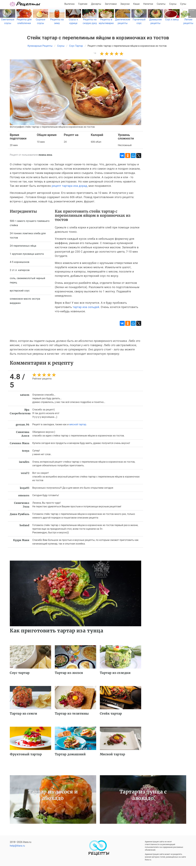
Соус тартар (20, 673)
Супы (183, 3)
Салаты (161, 3)
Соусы (173, 3)
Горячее (82, 3)
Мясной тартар (112, 754)
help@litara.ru (17, 845)
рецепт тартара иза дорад (69, 185)
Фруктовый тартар (26, 754)
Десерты (96, 3)
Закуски (125, 3)
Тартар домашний (70, 754)
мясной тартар (77, 424)
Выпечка (69, 3)
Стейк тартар (111, 713)
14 (95, 53)
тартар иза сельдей (86, 307)
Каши (136, 3)
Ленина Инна (45, 155)
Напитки (148, 3)
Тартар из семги (23, 713)
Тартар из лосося (69, 673)
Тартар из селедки (115, 673)
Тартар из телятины (72, 713)
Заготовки (111, 3)
